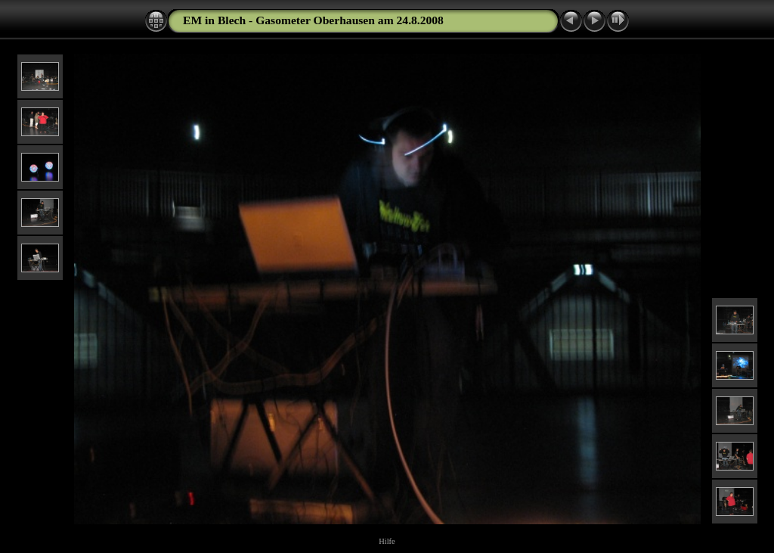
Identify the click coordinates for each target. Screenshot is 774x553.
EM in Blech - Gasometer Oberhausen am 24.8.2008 (313, 20)
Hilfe (387, 541)
